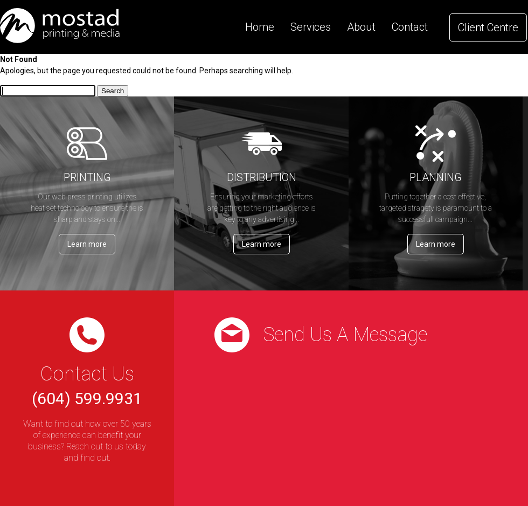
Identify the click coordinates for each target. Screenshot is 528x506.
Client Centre (488, 27)
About (361, 26)
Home (259, 26)
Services (310, 26)
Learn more (87, 244)
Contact (410, 26)
